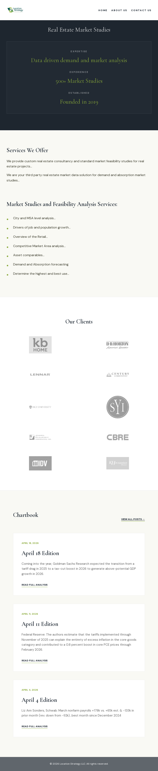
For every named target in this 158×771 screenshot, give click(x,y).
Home (102, 10)
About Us (119, 10)
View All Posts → (133, 519)
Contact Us (141, 10)
